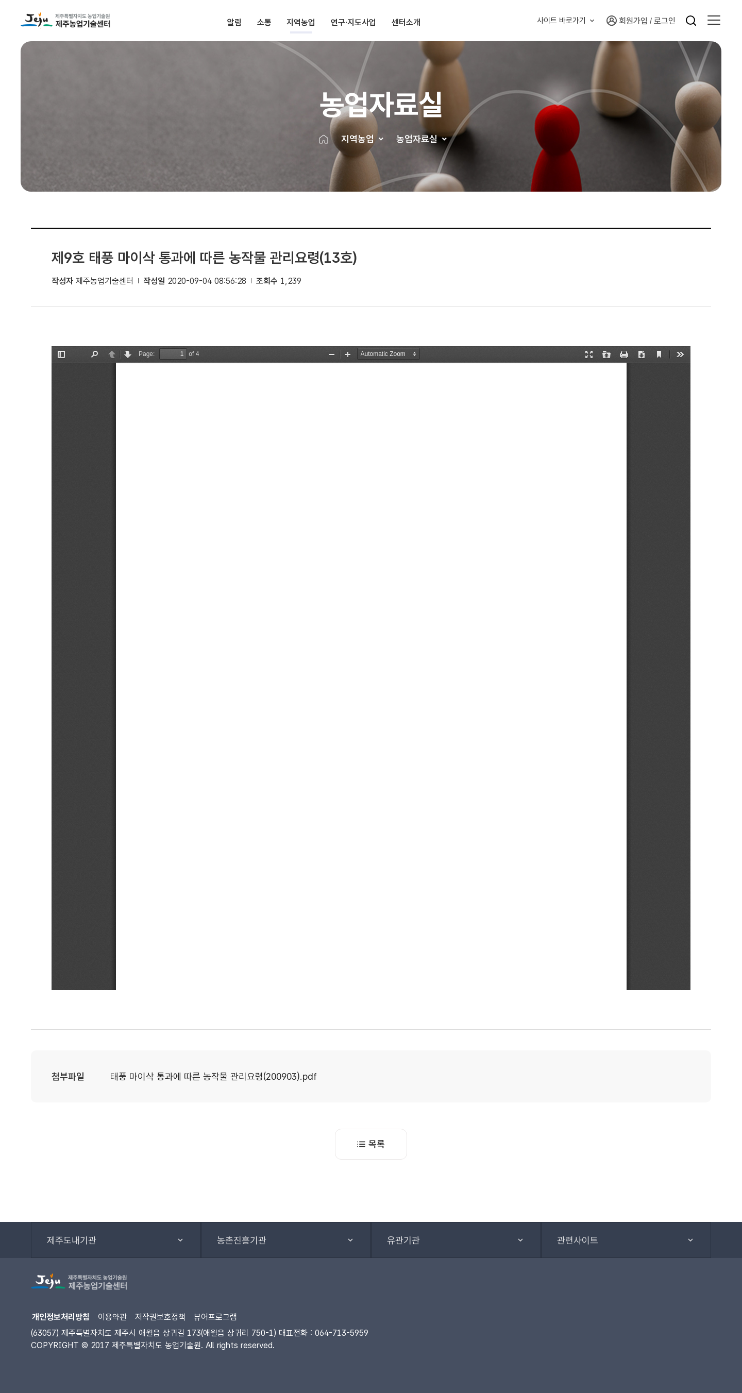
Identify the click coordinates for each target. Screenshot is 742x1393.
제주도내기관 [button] (71, 1240)
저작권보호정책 (160, 1317)
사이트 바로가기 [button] (561, 20)
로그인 (665, 21)
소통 (252, 20)
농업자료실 (416, 138)
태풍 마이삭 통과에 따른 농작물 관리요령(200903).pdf (213, 1076)
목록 (371, 1144)
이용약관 (112, 1317)
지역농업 (309, 20)
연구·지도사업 (385, 20)
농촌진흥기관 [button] (241, 1240)
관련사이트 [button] (577, 1240)
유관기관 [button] (403, 1240)
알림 (204, 20)
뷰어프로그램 (215, 1317)
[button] (713, 20)
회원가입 (627, 20)
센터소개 (461, 20)
